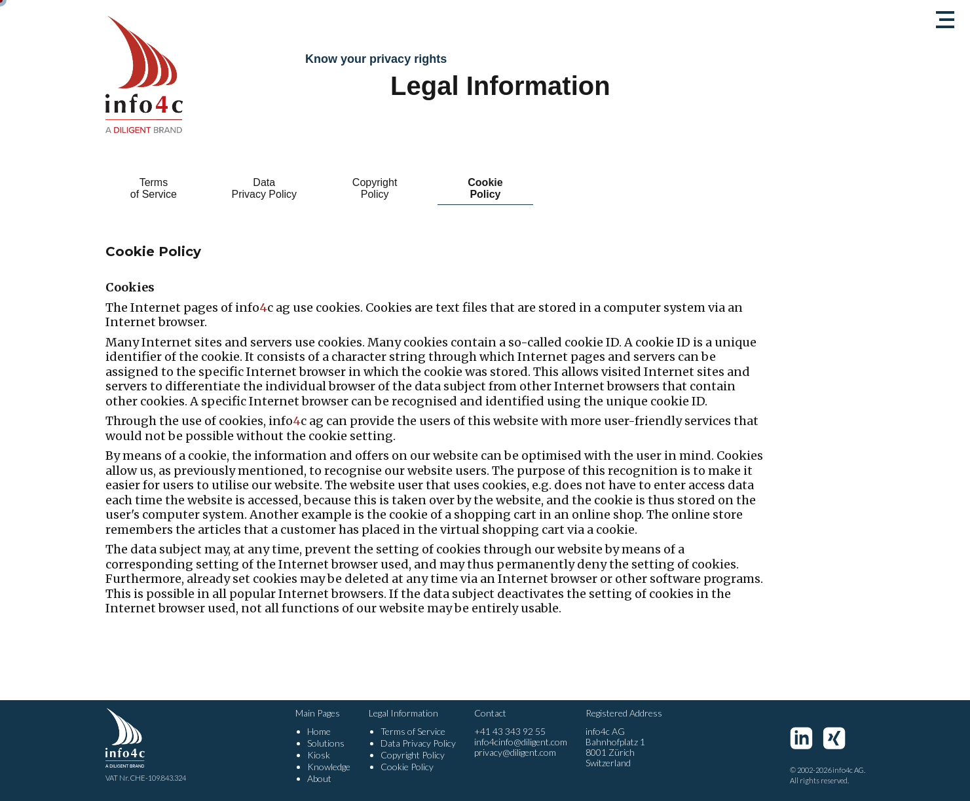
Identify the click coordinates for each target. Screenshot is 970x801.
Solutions (326, 743)
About (319, 778)
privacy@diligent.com (515, 752)
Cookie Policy (485, 188)
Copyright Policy (374, 188)
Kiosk (318, 754)
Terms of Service (153, 188)
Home (319, 731)
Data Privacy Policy (264, 188)
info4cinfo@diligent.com (520, 741)
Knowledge (328, 766)
